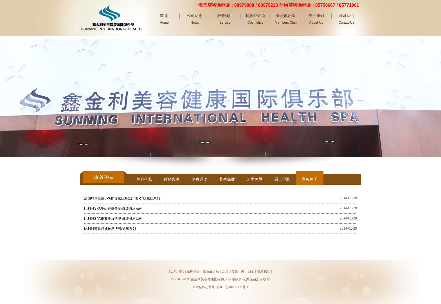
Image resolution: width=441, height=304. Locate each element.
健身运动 (199, 179)
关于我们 (248, 271)
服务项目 (193, 271)
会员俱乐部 (230, 271)
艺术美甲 (254, 179)
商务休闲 (310, 179)
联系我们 (263, 271)
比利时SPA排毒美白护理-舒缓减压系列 (113, 219)
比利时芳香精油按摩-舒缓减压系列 (110, 229)
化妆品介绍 (210, 271)
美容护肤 (144, 179)
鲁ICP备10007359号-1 (232, 287)
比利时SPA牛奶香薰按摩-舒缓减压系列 (113, 208)
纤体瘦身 (172, 179)
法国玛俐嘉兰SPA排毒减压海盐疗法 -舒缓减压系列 (122, 198)
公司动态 (177, 271)
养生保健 (227, 179)
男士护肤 (282, 179)
